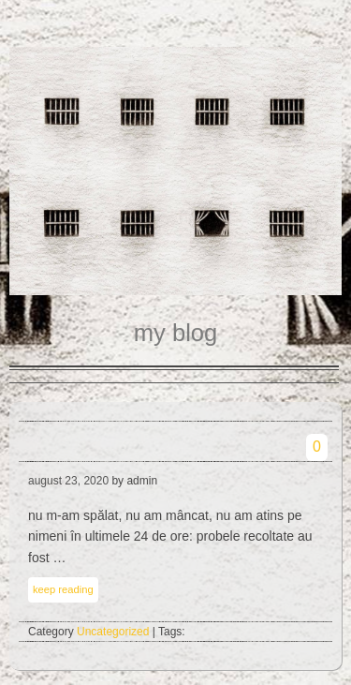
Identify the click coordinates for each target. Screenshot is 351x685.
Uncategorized (113, 631)
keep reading (63, 589)
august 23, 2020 (68, 480)
